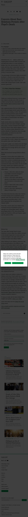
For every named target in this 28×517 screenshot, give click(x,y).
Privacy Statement (20, 259)
